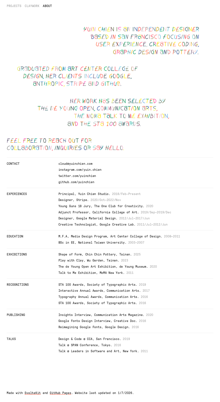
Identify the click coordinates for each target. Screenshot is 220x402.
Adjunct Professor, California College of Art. (115, 212)
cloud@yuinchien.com (75, 163)
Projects (14, 6)
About (47, 6)
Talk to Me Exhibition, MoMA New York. (96, 273)
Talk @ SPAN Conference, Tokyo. (90, 345)
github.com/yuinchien (76, 182)
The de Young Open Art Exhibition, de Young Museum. (108, 266)
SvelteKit (33, 393)
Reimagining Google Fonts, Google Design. (99, 327)
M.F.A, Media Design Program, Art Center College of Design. (120, 236)
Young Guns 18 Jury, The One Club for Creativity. (106, 206)
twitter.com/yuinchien (77, 176)
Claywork (32, 6)
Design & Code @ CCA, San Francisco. (95, 339)
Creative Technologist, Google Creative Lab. (113, 224)
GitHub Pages (60, 393)
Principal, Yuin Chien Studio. (100, 194)
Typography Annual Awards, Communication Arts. (104, 297)
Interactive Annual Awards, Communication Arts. (104, 290)
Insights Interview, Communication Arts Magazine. (106, 315)
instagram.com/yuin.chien (79, 169)
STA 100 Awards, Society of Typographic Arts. (103, 284)
